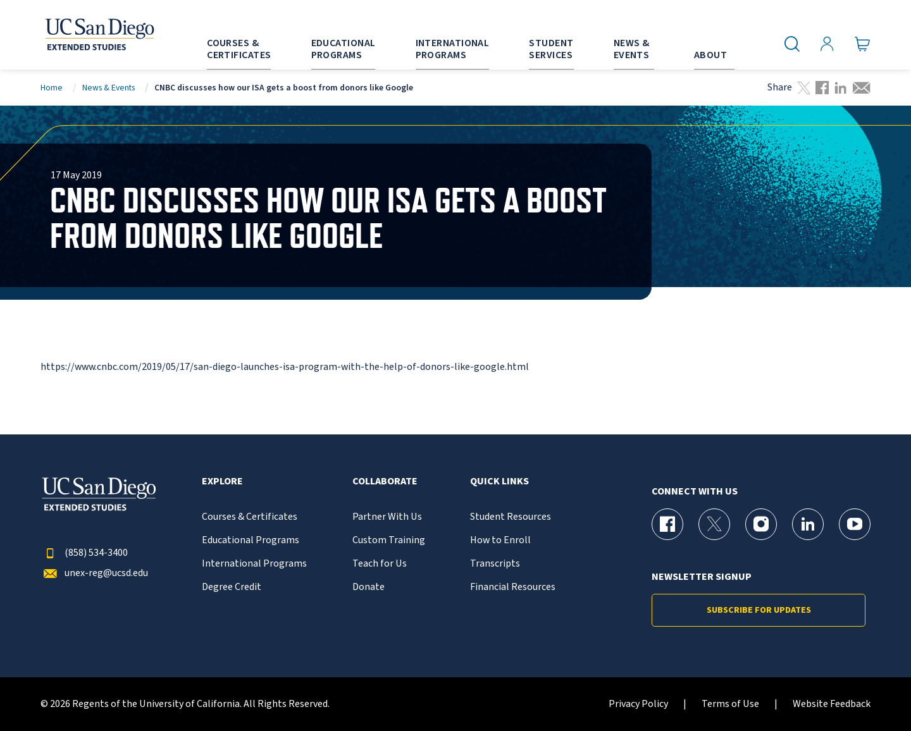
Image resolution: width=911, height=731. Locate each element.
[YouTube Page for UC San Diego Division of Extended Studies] (855, 524)
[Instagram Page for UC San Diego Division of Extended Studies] (761, 524)
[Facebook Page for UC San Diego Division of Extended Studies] (667, 524)
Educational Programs (250, 540)
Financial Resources (512, 587)
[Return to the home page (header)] (98, 35)
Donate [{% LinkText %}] (368, 587)
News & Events (108, 88)
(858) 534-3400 (84, 553)
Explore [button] (222, 481)
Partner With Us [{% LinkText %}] (387, 517)
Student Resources (510, 517)
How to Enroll (500, 540)
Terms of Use (730, 704)
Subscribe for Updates (759, 610)
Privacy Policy (638, 704)
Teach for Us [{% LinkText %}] (379, 563)
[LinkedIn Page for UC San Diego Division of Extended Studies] (808, 524)
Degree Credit (231, 587)
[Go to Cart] (863, 44)
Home (51, 88)
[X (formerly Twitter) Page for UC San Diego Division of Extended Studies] (714, 524)
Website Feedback (832, 704)
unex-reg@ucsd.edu (94, 573)
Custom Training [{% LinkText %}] (388, 540)
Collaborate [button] (385, 481)
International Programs (254, 563)
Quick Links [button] (499, 481)
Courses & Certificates (249, 517)
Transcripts (495, 563)
